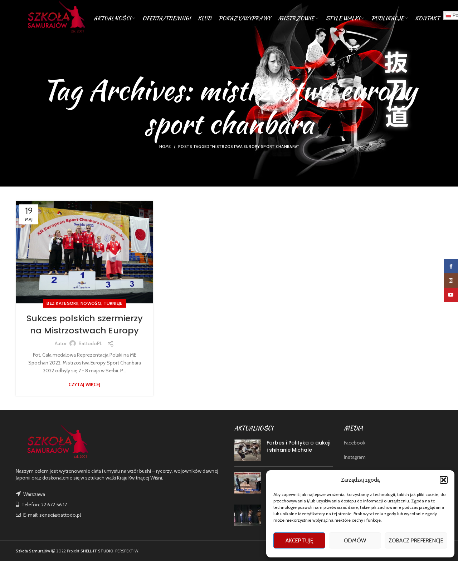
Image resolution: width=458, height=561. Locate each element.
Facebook (354, 443)
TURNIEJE (112, 303)
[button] (443, 479)
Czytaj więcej (85, 384)
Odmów (355, 540)
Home (165, 146)
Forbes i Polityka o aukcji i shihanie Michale (298, 446)
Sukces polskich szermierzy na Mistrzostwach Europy (84, 324)
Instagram (355, 457)
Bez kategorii (62, 303)
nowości (91, 303)
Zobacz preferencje (416, 540)
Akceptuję (299, 540)
